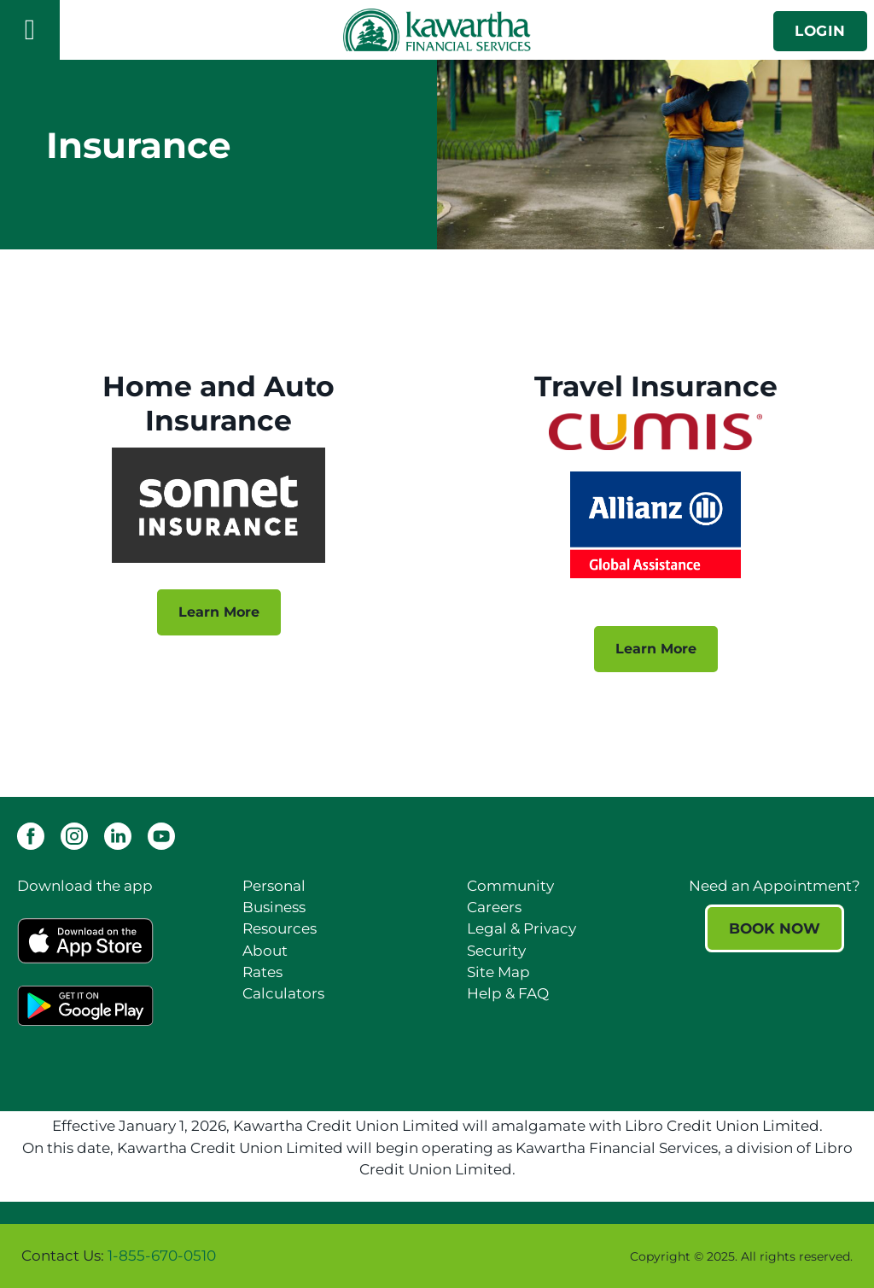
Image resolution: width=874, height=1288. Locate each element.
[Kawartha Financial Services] (437, 29)
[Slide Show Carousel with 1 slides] (437, 1256)
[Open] (30, 30)
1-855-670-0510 (162, 1255)
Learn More (206, 612)
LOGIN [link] (820, 30)
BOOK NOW (774, 928)
